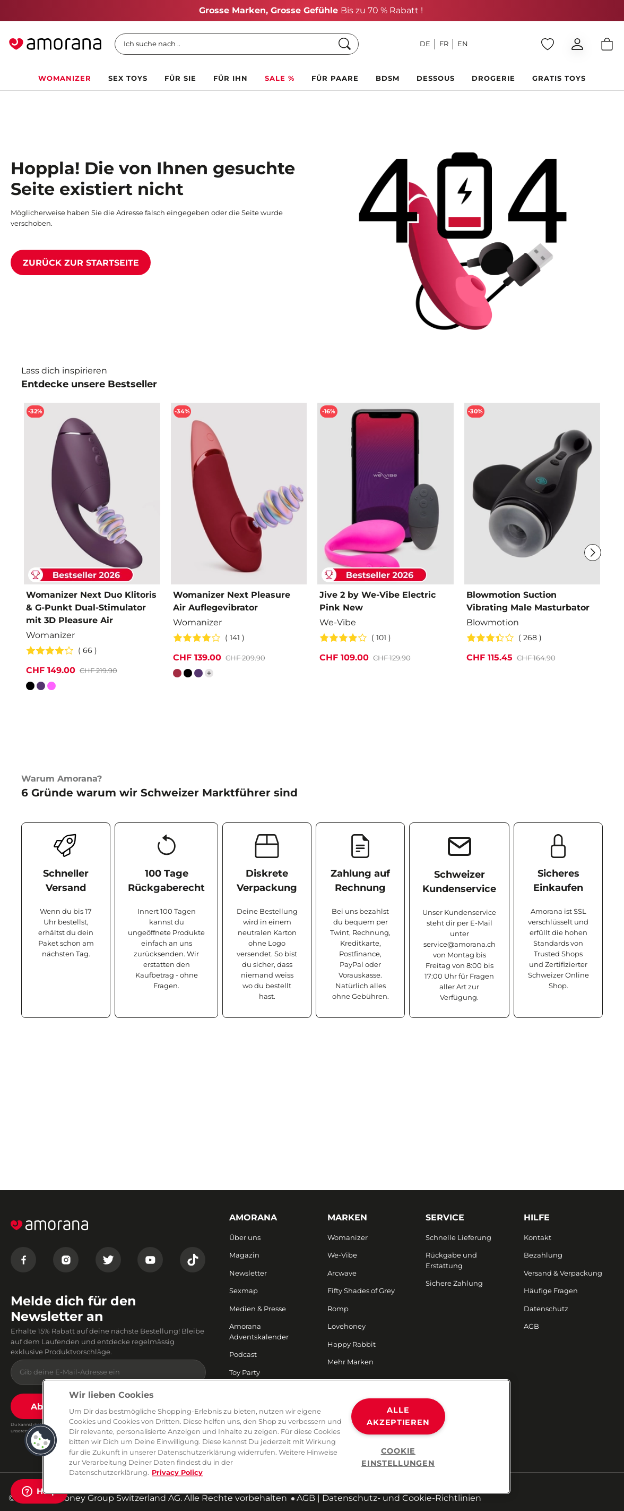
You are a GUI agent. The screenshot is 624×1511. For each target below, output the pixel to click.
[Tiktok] (192, 1259)
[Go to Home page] (55, 44)
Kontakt (537, 1237)
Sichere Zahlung (454, 1283)
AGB (306, 1498)
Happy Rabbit (351, 1344)
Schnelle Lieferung (458, 1237)
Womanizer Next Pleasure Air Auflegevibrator (231, 601)
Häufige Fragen (551, 1290)
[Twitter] (108, 1259)
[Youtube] (150, 1259)
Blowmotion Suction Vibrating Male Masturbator (528, 601)
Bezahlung (543, 1255)
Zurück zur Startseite (81, 263)
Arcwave (342, 1273)
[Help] (39, 1491)
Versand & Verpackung (563, 1273)
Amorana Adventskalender (259, 1331)
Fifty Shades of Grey (361, 1290)
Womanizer (347, 1237)
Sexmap (243, 1290)
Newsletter (248, 1273)
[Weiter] (592, 552)
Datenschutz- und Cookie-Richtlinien (401, 1498)
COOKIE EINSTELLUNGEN (398, 1457)
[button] (41, 1440)
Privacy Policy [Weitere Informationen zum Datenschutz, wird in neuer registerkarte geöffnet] (177, 1472)
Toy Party (244, 1372)
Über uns (245, 1237)
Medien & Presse (257, 1308)
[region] (276, 1436)
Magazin (244, 1255)
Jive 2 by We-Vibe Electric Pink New (377, 601)
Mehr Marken (350, 1361)
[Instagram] (66, 1259)
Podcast (243, 1354)
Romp (338, 1308)
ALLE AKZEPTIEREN (398, 1416)
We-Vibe (342, 1255)
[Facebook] (23, 1259)
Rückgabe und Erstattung (451, 1260)
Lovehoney (346, 1326)
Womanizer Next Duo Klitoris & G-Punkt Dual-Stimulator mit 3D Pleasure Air (91, 607)
